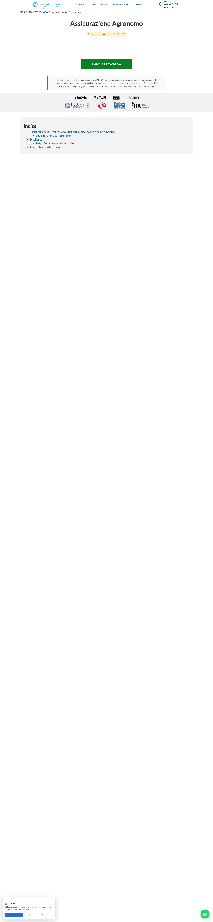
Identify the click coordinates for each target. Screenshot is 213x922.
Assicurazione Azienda (159, 822)
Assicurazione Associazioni (161, 805)
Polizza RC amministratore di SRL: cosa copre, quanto (106, 539)
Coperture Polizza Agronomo (53, 135)
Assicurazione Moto (71, 818)
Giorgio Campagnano (52, 739)
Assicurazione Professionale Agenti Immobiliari (126, 788)
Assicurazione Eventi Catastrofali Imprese (167, 775)
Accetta (14, 915)
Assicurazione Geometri (116, 796)
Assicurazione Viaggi (71, 788)
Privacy (29, 909)
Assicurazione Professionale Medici (121, 805)
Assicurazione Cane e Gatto (74, 792)
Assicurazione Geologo (141, 719)
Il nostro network (27, 809)
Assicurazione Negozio (159, 792)
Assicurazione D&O (158, 814)
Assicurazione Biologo (31, 725)
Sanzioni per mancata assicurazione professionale (78, 563)
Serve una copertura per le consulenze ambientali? (46, 704)
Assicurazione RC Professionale (119, 775)
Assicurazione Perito (54, 725)
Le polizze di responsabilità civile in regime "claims (106, 563)
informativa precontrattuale (149, 852)
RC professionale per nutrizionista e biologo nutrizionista (51, 563)
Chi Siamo (24, 775)
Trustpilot (166, 485)
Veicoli (104, 5)
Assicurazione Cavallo (72, 796)
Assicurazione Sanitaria (72, 805)
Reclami (23, 814)
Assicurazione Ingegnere (32, 719)
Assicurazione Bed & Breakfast (162, 784)
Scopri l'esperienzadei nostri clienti (56, 143)
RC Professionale (121, 5)
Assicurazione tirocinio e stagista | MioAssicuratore (51, 539)
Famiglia (80, 5)
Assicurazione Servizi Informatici (119, 818)
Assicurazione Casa (71, 775)
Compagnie (24, 801)
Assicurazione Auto (71, 814)
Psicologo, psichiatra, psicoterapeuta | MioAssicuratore (134, 539)
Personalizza (47, 915)
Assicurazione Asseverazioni (118, 801)
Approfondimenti (27, 784)
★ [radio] (97, 320)
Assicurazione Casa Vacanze (161, 788)
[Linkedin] (116, 831)
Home (23, 11)
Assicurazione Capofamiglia (74, 779)
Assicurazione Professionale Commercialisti (124, 784)
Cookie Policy (19, 909)
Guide (22, 796)
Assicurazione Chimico (165, 719)
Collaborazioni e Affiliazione (31, 788)
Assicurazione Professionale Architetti (122, 792)
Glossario (24, 792)
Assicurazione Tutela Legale (161, 818)
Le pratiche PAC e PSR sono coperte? (40, 697)
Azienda (138, 5)
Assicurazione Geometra (84, 719)
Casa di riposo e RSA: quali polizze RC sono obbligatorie (78, 539)
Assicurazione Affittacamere (161, 779)
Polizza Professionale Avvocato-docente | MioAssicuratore (162, 563)
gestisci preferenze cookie (84, 852)
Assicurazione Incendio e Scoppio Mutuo (80, 801)
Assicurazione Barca (71, 822)
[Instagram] (106, 831)
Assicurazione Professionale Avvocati (122, 779)
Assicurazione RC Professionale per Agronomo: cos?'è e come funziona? (72, 131)
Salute (93, 5)
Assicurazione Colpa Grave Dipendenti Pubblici (125, 814)
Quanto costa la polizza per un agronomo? (43, 689)
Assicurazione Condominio (161, 809)
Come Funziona (26, 779)
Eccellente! (36, 139)
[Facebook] (96, 831)
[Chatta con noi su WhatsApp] (205, 914)
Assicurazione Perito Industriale (112, 719)
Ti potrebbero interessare (45, 147)
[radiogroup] (106, 320)
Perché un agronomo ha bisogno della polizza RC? (46, 682)
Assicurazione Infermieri (116, 809)
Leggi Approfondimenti (106, 586)
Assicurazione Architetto (58, 719)
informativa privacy (52, 852)
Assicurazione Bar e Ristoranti (162, 796)
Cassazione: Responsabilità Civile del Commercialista (134, 563)
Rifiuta (31, 915)
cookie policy (66, 852)
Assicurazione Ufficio (158, 801)
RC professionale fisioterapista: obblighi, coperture (162, 539)
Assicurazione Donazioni (73, 784)
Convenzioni (25, 805)
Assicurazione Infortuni (73, 809)
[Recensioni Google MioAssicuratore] (166, 498)
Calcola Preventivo (106, 64)
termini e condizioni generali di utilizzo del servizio (116, 852)
